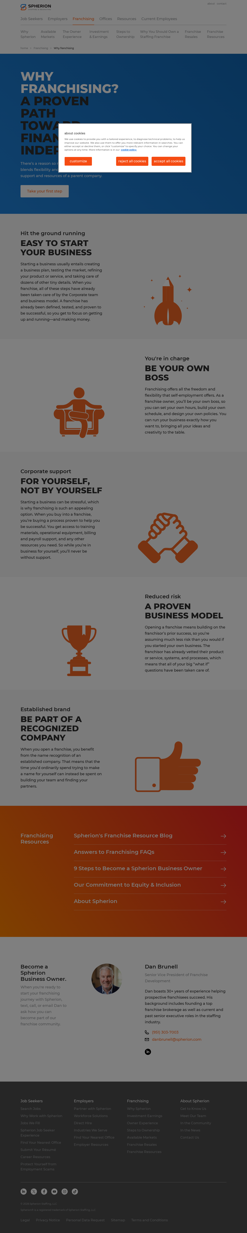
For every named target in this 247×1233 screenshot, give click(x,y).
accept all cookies (168, 161)
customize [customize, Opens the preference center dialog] (78, 161)
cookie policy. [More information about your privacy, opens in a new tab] (129, 149)
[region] (125, 148)
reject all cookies (132, 161)
